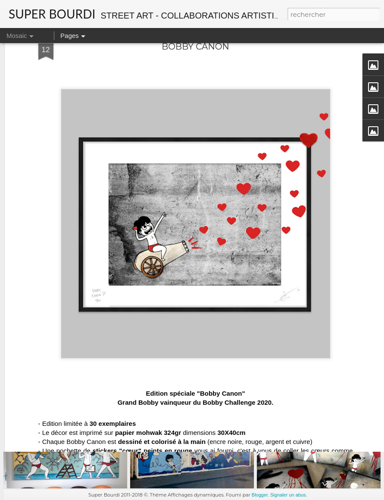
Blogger (260, 494)
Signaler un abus (288, 494)
